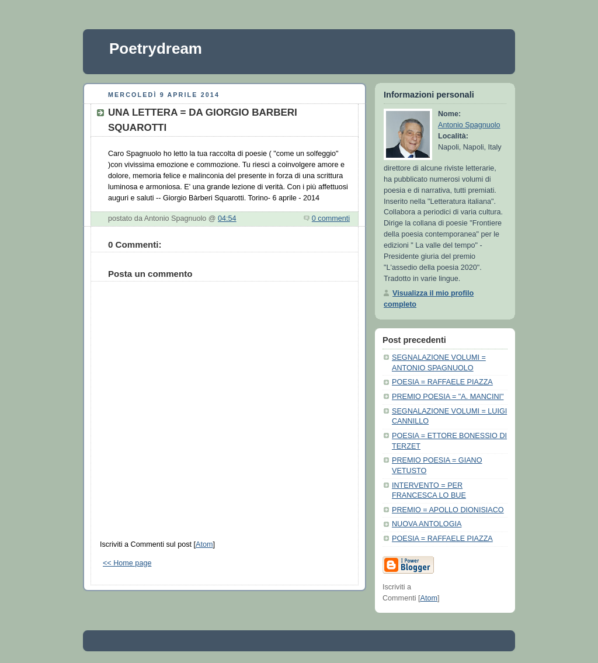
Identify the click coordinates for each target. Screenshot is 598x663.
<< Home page (127, 563)
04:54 (227, 218)
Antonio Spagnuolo (469, 125)
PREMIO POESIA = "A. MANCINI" (447, 397)
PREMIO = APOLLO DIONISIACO (448, 510)
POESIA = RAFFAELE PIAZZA (442, 382)
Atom (204, 544)
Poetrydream (155, 48)
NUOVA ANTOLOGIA (426, 524)
